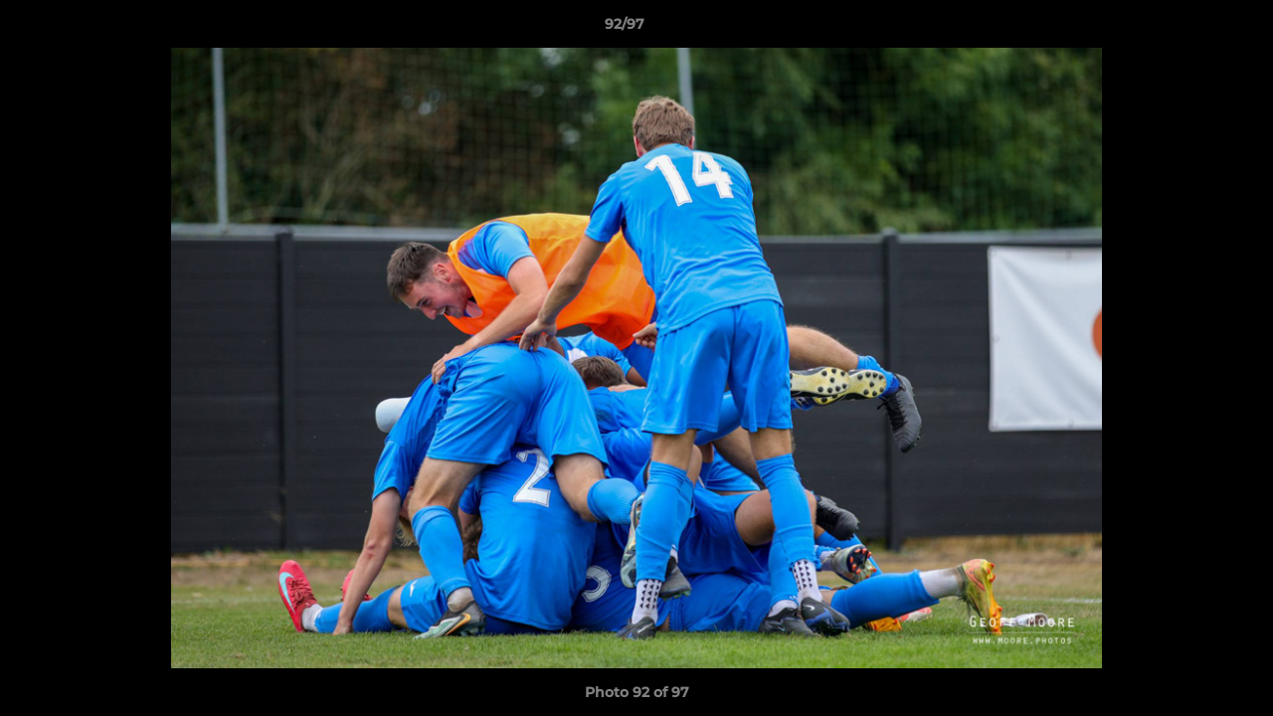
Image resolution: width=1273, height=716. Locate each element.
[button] (1189, 29)
